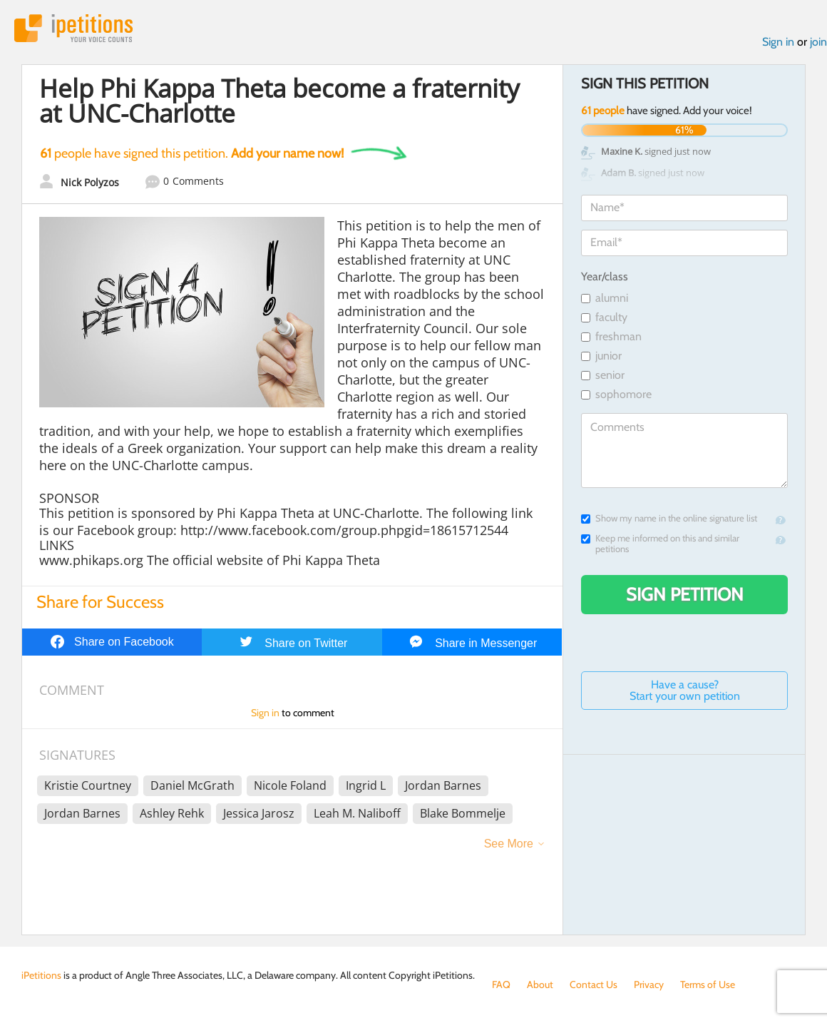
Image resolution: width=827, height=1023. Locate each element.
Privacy (649, 984)
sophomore (616, 394)
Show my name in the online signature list (669, 518)
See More (508, 844)
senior (603, 375)
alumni (604, 297)
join (818, 42)
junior (601, 355)
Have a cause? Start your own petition (685, 690)
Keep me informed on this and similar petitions (660, 543)
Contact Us (593, 984)
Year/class (604, 276)
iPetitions (73, 28)
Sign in (778, 42)
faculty (604, 317)
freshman (611, 336)
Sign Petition (685, 594)
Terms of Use (707, 984)
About (540, 984)
